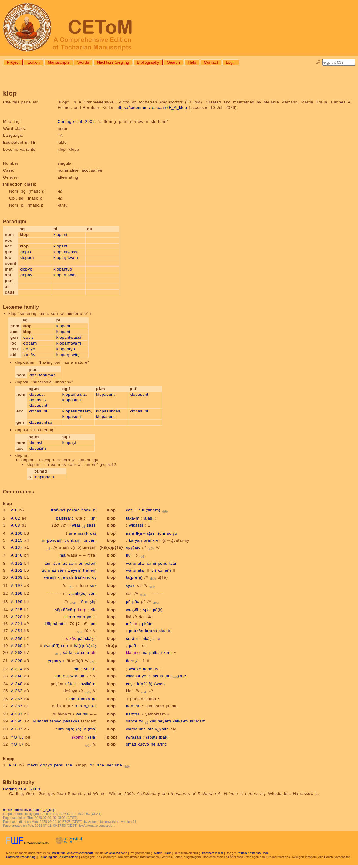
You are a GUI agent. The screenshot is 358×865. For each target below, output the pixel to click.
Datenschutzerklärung (20, 857)
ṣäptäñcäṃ (65, 610)
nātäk (70, 684)
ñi (94, 510)
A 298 (16, 660)
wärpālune (136, 729)
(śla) (92, 737)
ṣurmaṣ (60, 563)
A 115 (16, 540)
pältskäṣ (85, 638)
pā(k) (158, 610)
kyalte (162, 729)
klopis (25, 252)
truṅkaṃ (72, 540)
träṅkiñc (82, 577)
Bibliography (148, 62)
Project (13, 62)
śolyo (172, 533)
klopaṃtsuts (74, 394)
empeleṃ (87, 563)
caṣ (129, 510)
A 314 (16, 669)
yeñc (146, 676)
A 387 (16, 706)
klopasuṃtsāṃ (76, 411)
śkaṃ (70, 616)
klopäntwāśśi (65, 252)
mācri (32, 765)
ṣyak (130, 585)
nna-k (90, 706)
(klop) (111, 737)
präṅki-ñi (152, 540)
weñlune (114, 765)
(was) (159, 684)
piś (155, 676)
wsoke (135, 669)
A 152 (16, 563)
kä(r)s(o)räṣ (85, 645)
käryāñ (135, 540)
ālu (93, 652)
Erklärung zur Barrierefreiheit (58, 857)
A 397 (16, 729)
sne (72, 533)
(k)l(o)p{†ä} (111, 547)
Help (192, 62)
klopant (60, 234)
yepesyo (56, 660)
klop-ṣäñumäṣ (42, 375)
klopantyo (62, 269)
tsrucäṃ (198, 721)
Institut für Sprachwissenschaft (72, 853)
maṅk (83, 533)
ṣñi (94, 518)
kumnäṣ (40, 721)
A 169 (16, 577)
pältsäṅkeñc (161, 652)
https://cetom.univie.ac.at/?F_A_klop (152, 107)
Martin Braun (162, 853)
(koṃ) (77, 737)
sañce (131, 721)
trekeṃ (90, 570)
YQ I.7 (17, 744)
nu (128, 555)
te (135, 623)
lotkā (85, 699)
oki (76, 669)
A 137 (16, 547)
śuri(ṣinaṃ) (149, 510)
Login (231, 62)
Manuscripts (58, 62)
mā (63, 555)
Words (83, 62)
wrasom (78, 676)
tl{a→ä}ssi (146, 533)
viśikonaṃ (161, 570)
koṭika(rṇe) (173, 676)
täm (48, 563)
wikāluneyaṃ (155, 721)
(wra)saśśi (83, 525)
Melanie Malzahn (115, 853)
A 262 (16, 652)
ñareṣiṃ (88, 601)
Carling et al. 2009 (76, 121)
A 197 (16, 585)
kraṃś (151, 630)
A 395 (16, 721)
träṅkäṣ (58, 510)
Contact (211, 62)
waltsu (82, 714)
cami (151, 563)
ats (151, 729)
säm (62, 570)
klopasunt (38, 405)
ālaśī (149, 518)
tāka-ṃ (133, 518)
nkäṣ (147, 638)
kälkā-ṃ (180, 721)
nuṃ (59, 729)
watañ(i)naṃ (56, 645)
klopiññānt (44, 477)
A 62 (15, 518)
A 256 (16, 638)
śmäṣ (131, 744)
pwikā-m (88, 684)
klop (111, 510)
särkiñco (71, 652)
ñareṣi (132, 660)
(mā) (92, 729)
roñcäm (89, 540)
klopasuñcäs (108, 411)
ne (94, 699)
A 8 (14, 510)
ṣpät (147, 610)
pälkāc (73, 510)
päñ (132, 645)
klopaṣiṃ (37, 448)
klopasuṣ (37, 400)
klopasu (36, 394)
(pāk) (164, 737)
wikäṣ (71, 638)
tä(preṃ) (134, 577)
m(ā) (70, 729)
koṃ (82, 610)
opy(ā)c (133, 547)
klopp (81, 765)
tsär (173, 563)
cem (85, 652)
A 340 (16, 676)
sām (73, 563)
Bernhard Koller (212, 853)
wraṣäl (132, 610)
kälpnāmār (55, 623)
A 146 (16, 555)
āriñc (162, 744)
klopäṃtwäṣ (64, 275)
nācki (86, 510)
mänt (74, 699)
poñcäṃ (54, 540)
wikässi (136, 525)
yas (90, 616)
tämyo (56, 721)
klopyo (26, 269)
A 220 (16, 616)
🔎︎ (318, 62)
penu (162, 563)
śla (94, 610)
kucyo (143, 744)
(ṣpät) (151, 737)
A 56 (13, 765)
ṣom (161, 533)
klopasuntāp (40, 422)
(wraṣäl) (133, 737)
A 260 (16, 645)
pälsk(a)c (65, 518)
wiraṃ (50, 577)
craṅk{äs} (78, 593)
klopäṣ (26, 275)
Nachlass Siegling (113, 62)
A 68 (15, 525)
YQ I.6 (17, 737)
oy (94, 577)
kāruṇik (62, 676)
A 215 (16, 610)
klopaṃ (27, 257)
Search (173, 62)
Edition (33, 62)
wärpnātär (135, 563)
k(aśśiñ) (145, 684)
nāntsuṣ (150, 669)
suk (93, 585)
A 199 (16, 593)
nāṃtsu (133, 706)
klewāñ (65, 577)
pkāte (147, 623)
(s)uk (81, 729)
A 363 (16, 690)
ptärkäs (136, 630)
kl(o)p (111, 645)
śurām (132, 638)
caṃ (81, 616)
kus (78, 706)
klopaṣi (35, 442)
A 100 (16, 533)
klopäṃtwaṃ (65, 257)
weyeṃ (75, 570)
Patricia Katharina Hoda (253, 853)
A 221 (16, 623)
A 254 (16, 630)
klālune (133, 652)
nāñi (130, 533)
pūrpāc (132, 601)
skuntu (165, 630)
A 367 (16, 699)
